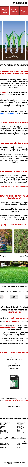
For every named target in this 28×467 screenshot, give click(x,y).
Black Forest (3, 423)
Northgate (19, 425)
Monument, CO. (21, 423)
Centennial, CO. (4, 446)
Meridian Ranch (21, 422)
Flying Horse (3, 430)
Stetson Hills (20, 430)
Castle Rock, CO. (4, 444)
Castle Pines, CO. (4, 443)
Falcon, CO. (3, 427)
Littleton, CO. (20, 444)
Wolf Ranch (20, 431)
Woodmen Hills (21, 433)
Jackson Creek (4, 433)
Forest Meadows (4, 429)
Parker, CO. (20, 447)
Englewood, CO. (4, 447)
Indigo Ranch (3, 431)
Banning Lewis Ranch (6, 422)
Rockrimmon (20, 427)
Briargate (2, 425)
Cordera (2, 426)
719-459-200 (20, 3)
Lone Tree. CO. (20, 446)
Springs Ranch (20, 429)
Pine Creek (19, 426)
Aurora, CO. (3, 442)
